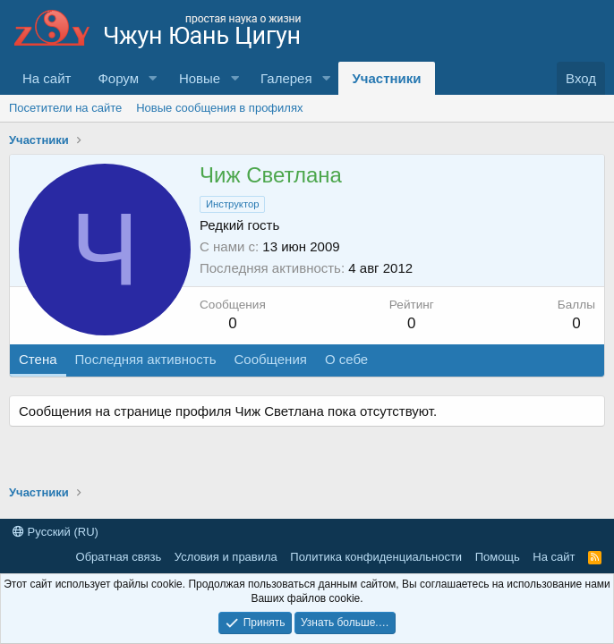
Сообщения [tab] (270, 359)
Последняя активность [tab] (146, 359)
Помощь (497, 557)
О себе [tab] (346, 359)
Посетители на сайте (65, 107)
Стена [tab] (38, 359)
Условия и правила (226, 557)
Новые (199, 78)
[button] (153, 78)
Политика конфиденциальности (376, 557)
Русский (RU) (55, 531)
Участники (386, 78)
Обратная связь (119, 557)
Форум (118, 78)
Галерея (286, 78)
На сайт (46, 78)
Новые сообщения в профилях (219, 107)
